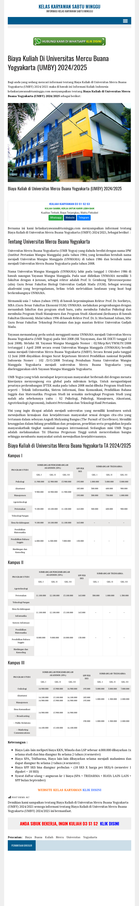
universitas (72, 834)
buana (37, 834)
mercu (59, 834)
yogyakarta (89, 834)
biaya (27, 834)
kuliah (48, 834)
